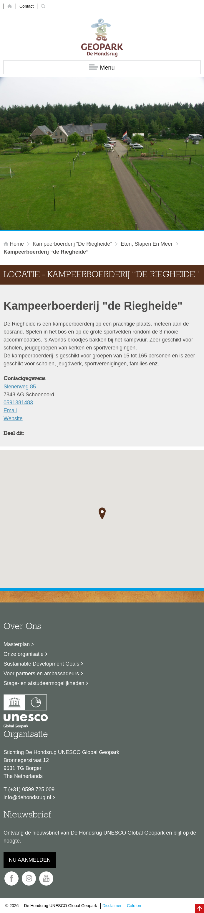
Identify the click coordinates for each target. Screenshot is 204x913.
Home (14, 244)
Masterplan (17, 644)
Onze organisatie (24, 654)
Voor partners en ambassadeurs (41, 673)
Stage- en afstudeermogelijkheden (44, 683)
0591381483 (18, 402)
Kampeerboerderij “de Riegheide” (72, 244)
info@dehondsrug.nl (27, 797)
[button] (102, 513)
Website (13, 418)
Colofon (134, 905)
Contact (26, 6)
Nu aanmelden (30, 860)
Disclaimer (112, 905)
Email (10, 410)
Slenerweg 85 (20, 387)
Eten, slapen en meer (147, 244)
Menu (102, 67)
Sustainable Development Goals (41, 664)
